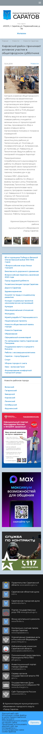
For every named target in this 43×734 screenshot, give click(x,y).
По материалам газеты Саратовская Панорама (21, 342)
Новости (15, 41)
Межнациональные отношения (19, 310)
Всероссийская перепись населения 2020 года (22, 276)
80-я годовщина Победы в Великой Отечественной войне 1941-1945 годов (21, 259)
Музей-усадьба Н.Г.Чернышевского (21, 317)
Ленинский (10, 401)
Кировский (10, 398)
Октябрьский (11, 405)
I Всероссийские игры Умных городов (18, 266)
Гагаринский (11, 390)
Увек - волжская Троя (15, 367)
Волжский (9, 387)
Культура (9, 306)
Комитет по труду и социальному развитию (20, 296)
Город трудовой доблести (17, 281)
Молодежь (10, 314)
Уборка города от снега (16, 363)
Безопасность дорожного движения (22, 271)
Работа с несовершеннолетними (20, 352)
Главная (5, 41)
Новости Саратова (30, 41)
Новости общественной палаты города (19, 325)
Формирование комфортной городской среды (18, 371)
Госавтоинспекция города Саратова (21, 284)
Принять (35, 723)
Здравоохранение (13, 291)
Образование (11, 334)
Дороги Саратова (13, 288)
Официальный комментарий (18, 337)
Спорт (7, 360)
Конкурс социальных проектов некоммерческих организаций (19, 302)
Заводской (10, 394)
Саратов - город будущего (17, 356)
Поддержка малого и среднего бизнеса (19, 348)
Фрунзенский (11, 408)
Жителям (21, 33)
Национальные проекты (16, 321)
